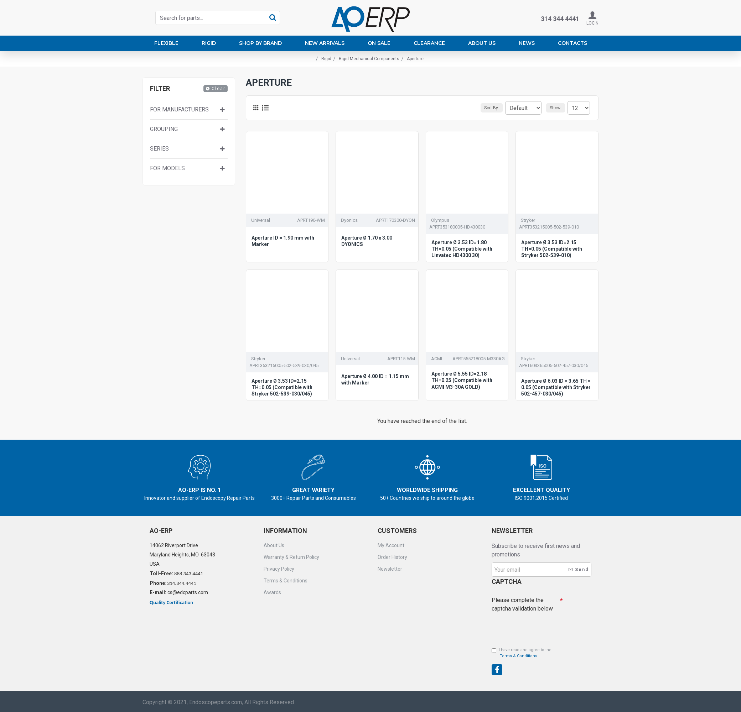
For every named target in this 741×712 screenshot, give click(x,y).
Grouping (164, 129)
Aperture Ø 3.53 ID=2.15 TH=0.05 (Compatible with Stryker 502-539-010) (551, 249)
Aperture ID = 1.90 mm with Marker (283, 241)
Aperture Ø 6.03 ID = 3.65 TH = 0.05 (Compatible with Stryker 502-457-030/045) (556, 387)
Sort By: (482, 107)
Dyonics (349, 220)
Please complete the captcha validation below (522, 602)
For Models (167, 168)
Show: (558, 107)
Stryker (528, 220)
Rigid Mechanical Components (369, 58)
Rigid (326, 58)
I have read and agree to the (521, 653)
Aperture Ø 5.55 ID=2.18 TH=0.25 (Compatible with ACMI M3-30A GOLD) (461, 380)
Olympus (440, 220)
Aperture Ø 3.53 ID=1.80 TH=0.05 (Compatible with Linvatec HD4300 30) (461, 249)
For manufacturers (179, 109)
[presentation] (541, 626)
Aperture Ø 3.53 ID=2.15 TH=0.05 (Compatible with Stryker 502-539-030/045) (282, 387)
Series (159, 148)
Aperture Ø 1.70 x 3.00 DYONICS (366, 241)
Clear (219, 88)
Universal (260, 220)
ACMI (436, 358)
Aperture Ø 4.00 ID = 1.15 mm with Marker (375, 379)
